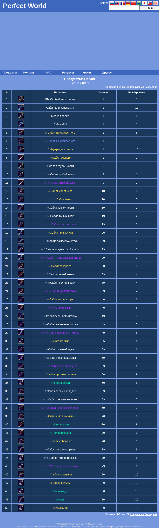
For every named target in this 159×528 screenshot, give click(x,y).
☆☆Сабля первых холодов (60, 399)
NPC (49, 72)
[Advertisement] (79, 41)
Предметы (10, 72)
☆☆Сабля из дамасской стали (60, 249)
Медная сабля (60, 116)
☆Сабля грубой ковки (60, 166)
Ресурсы (68, 72)
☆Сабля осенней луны (60, 349)
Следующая (137, 87)
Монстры (29, 72)
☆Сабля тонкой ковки (60, 207)
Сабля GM (60, 124)
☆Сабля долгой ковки (60, 274)
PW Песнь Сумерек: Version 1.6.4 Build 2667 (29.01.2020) (67, 527)
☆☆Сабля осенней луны (60, 357)
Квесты (87, 72)
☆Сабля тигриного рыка (60, 449)
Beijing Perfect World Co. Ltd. (130, 527)
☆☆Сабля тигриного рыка (60, 457)
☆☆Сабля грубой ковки (60, 174)
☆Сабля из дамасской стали (60, 241)
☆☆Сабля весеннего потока (60, 324)
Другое (107, 72)
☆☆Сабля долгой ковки (60, 282)
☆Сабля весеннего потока (60, 316)
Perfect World (25, 6)
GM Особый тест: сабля (60, 99)
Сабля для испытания (60, 107)
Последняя (151, 87)
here (100, 524)
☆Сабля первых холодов (60, 391)
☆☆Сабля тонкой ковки (60, 216)
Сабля (84, 83)
